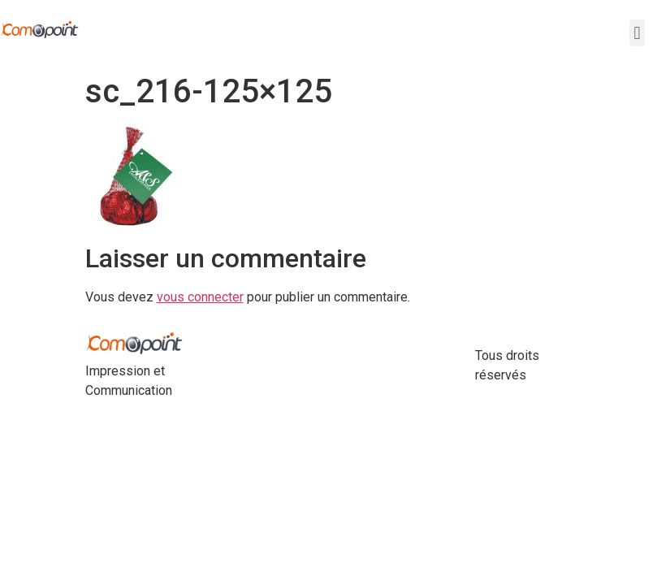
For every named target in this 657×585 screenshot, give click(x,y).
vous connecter (200, 297)
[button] (637, 33)
